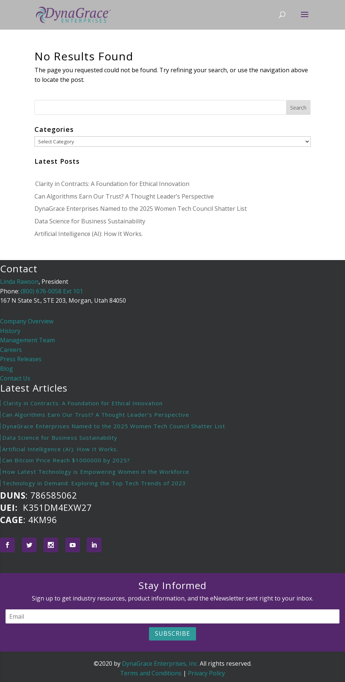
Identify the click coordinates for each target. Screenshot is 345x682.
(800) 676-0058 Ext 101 (52, 291)
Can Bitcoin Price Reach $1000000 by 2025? (66, 460)
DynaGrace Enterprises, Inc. (160, 663)
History (10, 331)
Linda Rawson (19, 281)
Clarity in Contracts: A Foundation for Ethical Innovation (111, 184)
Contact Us (15, 378)
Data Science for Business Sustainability (89, 221)
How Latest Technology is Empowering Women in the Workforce (95, 471)
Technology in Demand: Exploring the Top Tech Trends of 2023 (94, 483)
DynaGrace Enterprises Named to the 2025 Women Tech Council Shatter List (140, 208)
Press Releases (21, 359)
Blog (6, 369)
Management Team (27, 340)
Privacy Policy (206, 673)
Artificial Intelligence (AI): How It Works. (88, 234)
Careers (11, 350)
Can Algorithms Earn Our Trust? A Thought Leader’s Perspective (124, 196)
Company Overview (26, 321)
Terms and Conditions (151, 673)
